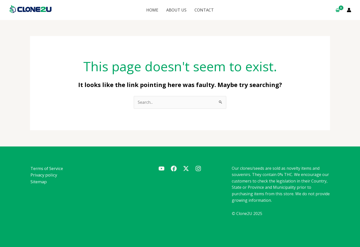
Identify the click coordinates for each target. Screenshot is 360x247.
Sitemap (38, 181)
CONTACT (201, 10)
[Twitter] (186, 169)
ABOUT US (176, 10)
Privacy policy (43, 175)
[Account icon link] (349, 10)
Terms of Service (46, 168)
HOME (155, 10)
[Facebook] (174, 169)
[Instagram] (198, 169)
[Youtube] (161, 169)
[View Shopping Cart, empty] (337, 10)
